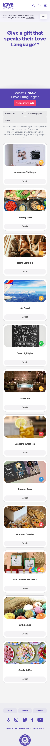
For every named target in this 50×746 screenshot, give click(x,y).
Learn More (30, 18)
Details (25, 181)
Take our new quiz (25, 103)
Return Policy (38, 728)
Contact (40, 711)
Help (10, 711)
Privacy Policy (25, 728)
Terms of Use (11, 728)
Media (25, 711)
